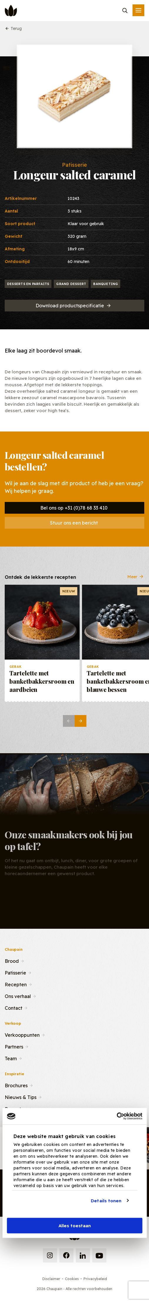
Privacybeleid (95, 1279)
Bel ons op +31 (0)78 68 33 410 (74, 508)
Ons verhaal (18, 995)
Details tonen (106, 1200)
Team (11, 1058)
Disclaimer (51, 1279)
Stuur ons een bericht (74, 523)
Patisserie (15, 972)
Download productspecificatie (74, 306)
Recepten (16, 984)
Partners (14, 1046)
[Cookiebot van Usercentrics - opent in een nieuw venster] (116, 1116)
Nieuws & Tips (20, 1096)
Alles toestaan (74, 1225)
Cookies (72, 1279)
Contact (13, 1007)
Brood (12, 960)
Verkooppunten (22, 1034)
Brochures (16, 1085)
